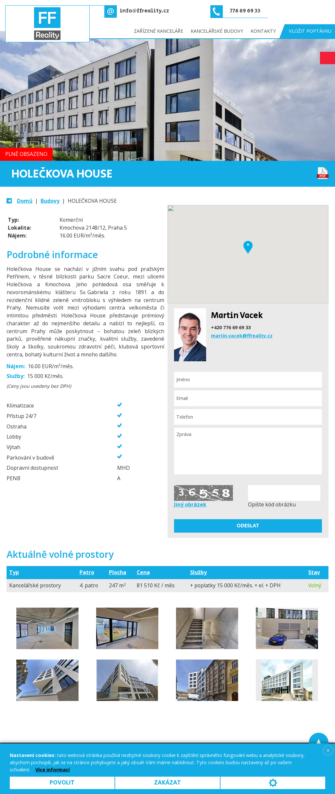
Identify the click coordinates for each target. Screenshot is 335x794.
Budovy (50, 200)
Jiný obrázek (190, 504)
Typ (14, 572)
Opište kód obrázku (272, 504)
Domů (24, 200)
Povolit (62, 782)
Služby (198, 572)
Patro (86, 572)
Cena (143, 572)
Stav (314, 572)
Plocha (117, 572)
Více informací (52, 769)
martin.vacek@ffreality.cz (242, 335)
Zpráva (248, 451)
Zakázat (167, 782)
